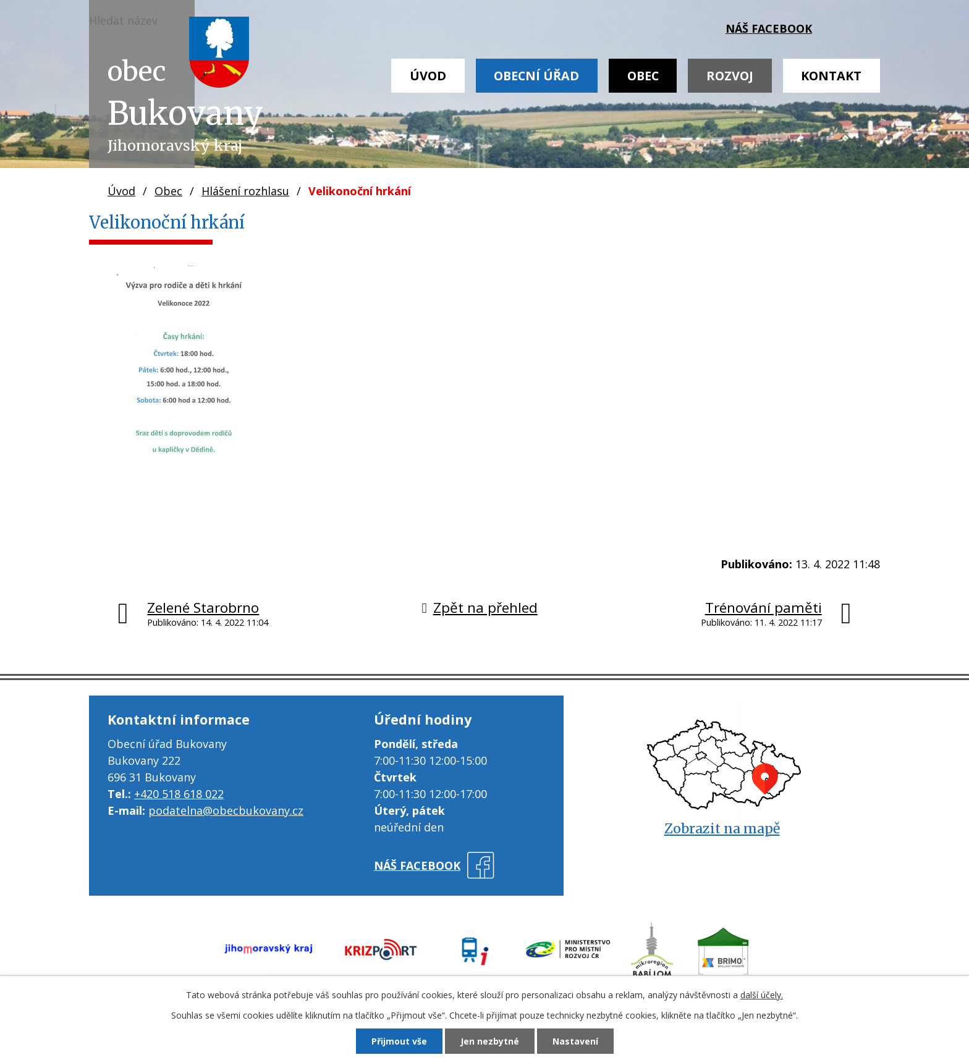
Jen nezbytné (489, 1041)
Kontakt (831, 75)
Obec (643, 75)
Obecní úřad (536, 75)
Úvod (428, 75)
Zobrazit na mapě (722, 828)
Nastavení (575, 1041)
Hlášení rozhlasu (245, 190)
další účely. (761, 995)
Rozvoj (729, 75)
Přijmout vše (399, 1041)
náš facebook (769, 28)
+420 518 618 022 (179, 793)
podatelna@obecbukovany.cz (225, 810)
